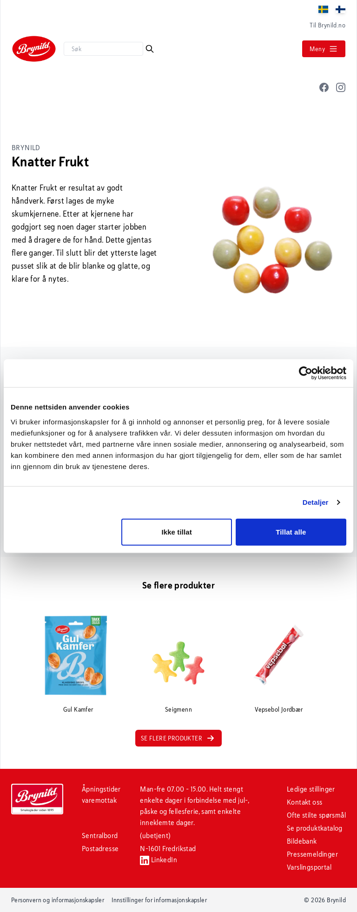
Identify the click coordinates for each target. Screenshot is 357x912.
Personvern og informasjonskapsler (57, 900)
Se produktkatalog (315, 828)
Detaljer (316, 502)
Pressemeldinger (312, 854)
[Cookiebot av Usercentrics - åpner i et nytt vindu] (305, 373)
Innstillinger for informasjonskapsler (159, 900)
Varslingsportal (309, 867)
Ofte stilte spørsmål (316, 815)
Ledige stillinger (311, 789)
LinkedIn (158, 860)
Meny (324, 48)
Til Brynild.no (327, 25)
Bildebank (302, 841)
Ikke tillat (176, 531)
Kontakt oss (304, 802)
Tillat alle (291, 531)
